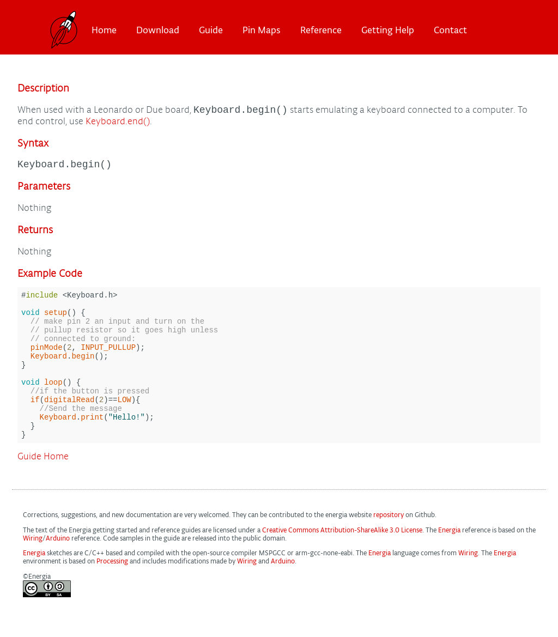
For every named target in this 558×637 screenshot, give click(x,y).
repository (388, 546)
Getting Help (387, 30)
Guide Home (43, 488)
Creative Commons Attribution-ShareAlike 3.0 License (342, 561)
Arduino (58, 570)
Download (157, 30)
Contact (450, 30)
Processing (112, 593)
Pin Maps (261, 30)
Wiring (33, 570)
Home (104, 30)
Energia (449, 561)
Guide (211, 30)
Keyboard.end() (118, 123)
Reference (321, 30)
